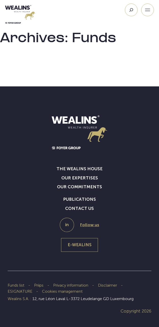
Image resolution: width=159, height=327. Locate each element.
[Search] (131, 10)
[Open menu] (147, 10)
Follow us (89, 224)
